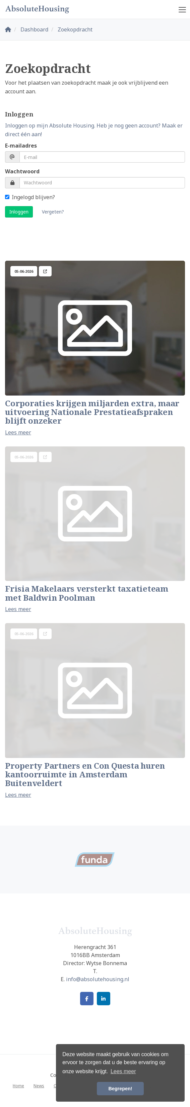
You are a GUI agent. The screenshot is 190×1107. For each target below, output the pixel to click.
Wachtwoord (22, 171)
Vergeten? (53, 211)
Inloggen (18, 211)
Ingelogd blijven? (30, 197)
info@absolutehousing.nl (97, 979)
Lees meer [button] (123, 1071)
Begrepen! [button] (120, 1088)
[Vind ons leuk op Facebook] (86, 998)
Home (18, 1086)
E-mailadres (21, 145)
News (39, 1086)
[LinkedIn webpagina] (103, 998)
